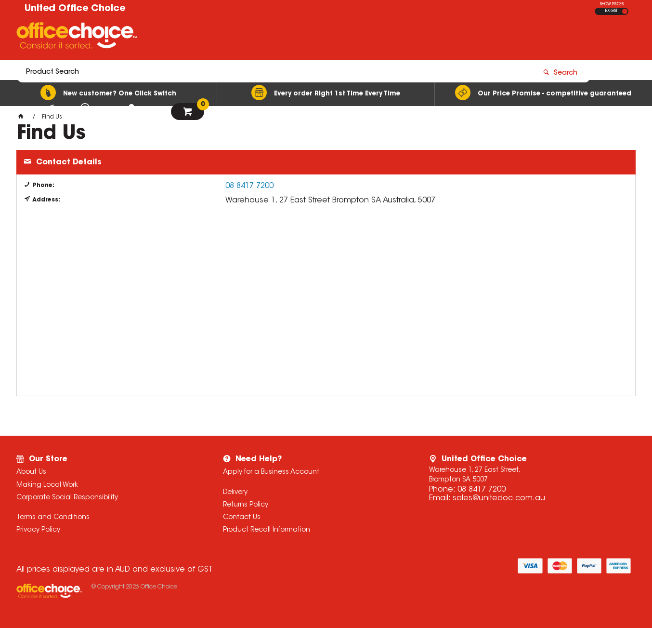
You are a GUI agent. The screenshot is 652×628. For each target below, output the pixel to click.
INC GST (624, 11)
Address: (46, 200)
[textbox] (270, 37)
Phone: (43, 185)
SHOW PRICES (612, 4)
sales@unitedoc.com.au (499, 498)
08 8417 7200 (249, 186)
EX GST (611, 11)
